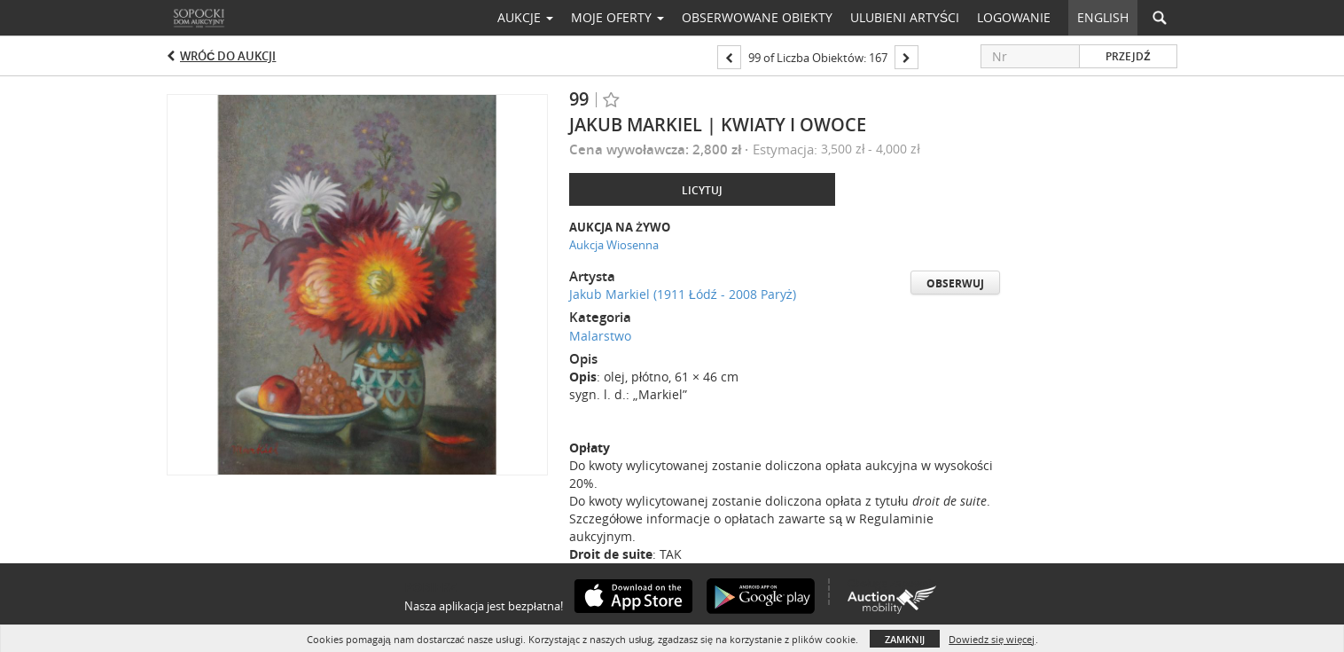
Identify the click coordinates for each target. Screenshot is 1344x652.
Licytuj (702, 190)
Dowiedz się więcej (992, 639)
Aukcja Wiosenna (614, 245)
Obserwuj (955, 283)
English (1103, 17)
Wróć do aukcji (228, 56)
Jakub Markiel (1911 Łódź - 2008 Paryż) (682, 294)
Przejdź (1128, 56)
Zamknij (905, 639)
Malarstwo (600, 335)
